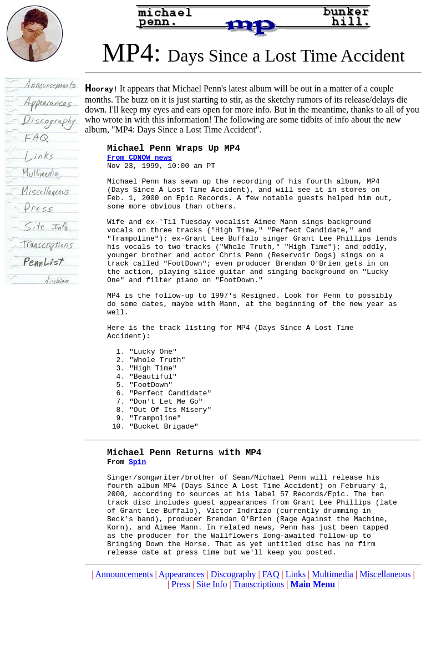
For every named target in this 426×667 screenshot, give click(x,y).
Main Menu (313, 657)
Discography (233, 647)
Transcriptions (258, 657)
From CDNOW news (139, 163)
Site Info (211, 657)
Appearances (182, 647)
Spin (137, 518)
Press (180, 657)
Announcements (124, 647)
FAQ (271, 647)
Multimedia (332, 647)
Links (296, 647)
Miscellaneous (384, 647)
